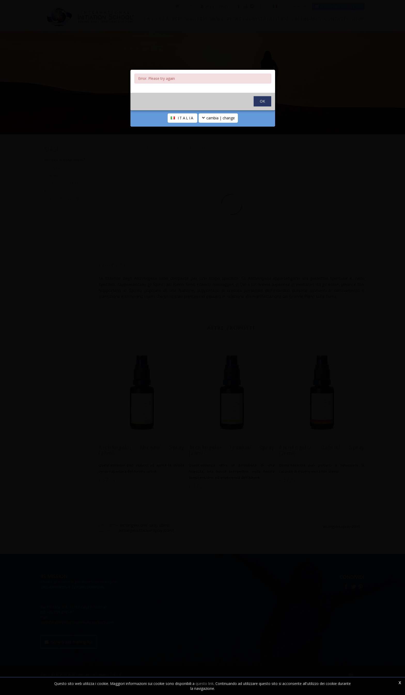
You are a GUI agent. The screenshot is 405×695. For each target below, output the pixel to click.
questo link (205, 683)
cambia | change (218, 117)
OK (262, 101)
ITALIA (182, 117)
